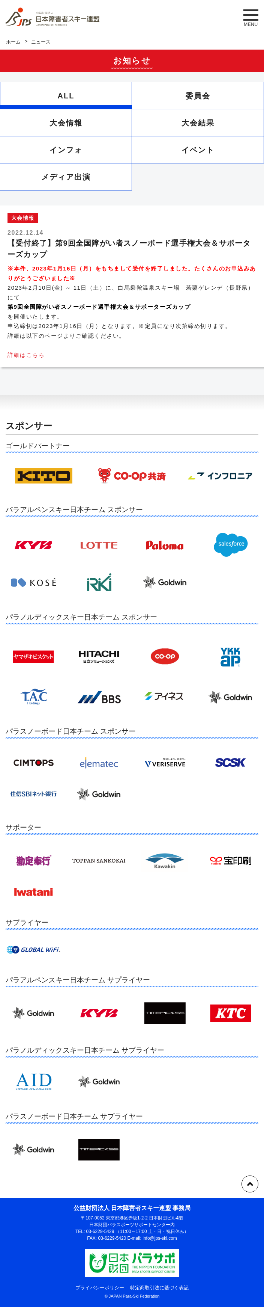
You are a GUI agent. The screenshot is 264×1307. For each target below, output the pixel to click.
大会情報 (66, 123)
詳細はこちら (26, 355)
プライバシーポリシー (99, 1287)
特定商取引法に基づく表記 (159, 1287)
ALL (66, 96)
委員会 (198, 96)
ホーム (13, 42)
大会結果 (198, 123)
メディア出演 (66, 177)
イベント (198, 150)
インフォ (66, 150)
